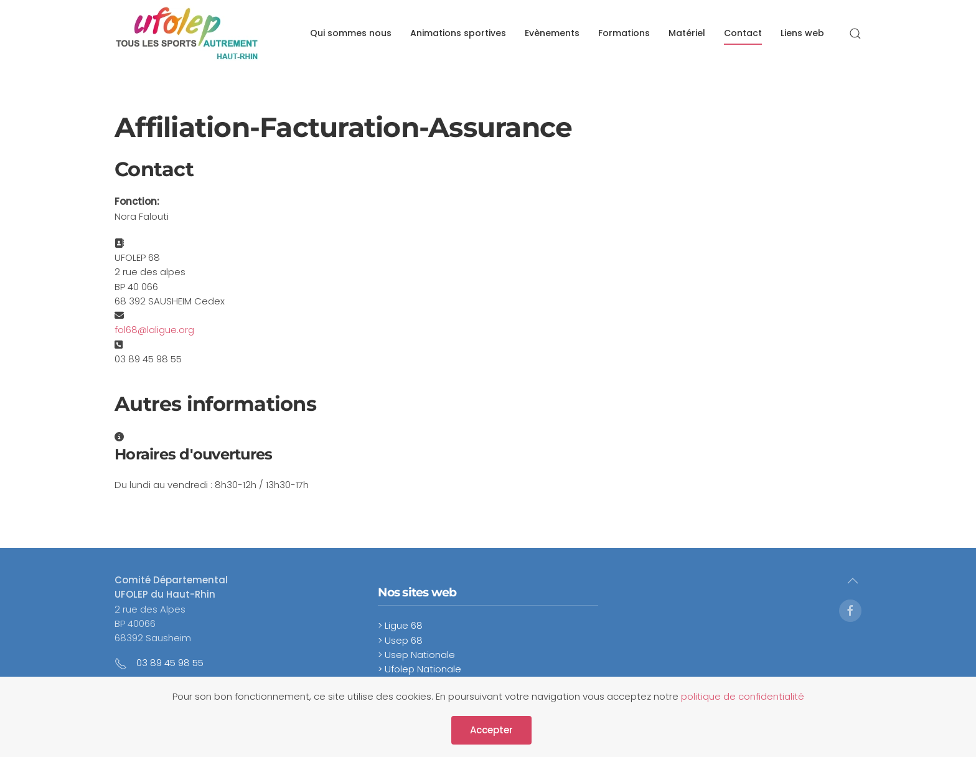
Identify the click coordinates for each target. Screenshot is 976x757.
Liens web (802, 33)
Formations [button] (624, 33)
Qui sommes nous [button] (351, 33)
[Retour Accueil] (187, 33)
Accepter (491, 729)
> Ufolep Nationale (419, 668)
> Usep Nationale (416, 654)
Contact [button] (743, 33)
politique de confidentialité (742, 696)
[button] (855, 34)
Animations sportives (458, 33)
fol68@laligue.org (154, 329)
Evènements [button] (552, 33)
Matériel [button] (687, 33)
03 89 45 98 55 (170, 662)
